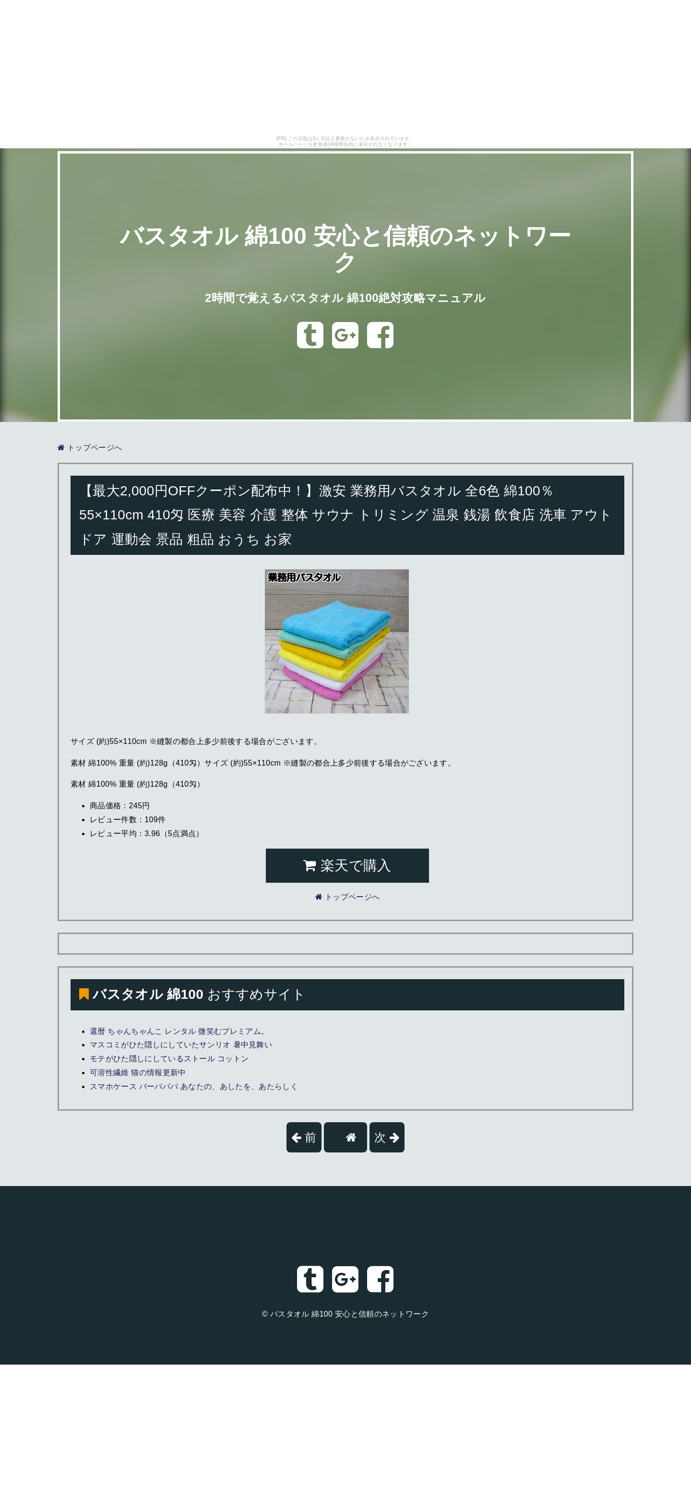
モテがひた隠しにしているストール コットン (169, 1059)
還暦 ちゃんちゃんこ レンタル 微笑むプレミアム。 (179, 1031)
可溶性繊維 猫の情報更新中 (138, 1072)
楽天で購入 (347, 865)
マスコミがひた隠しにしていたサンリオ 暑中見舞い (181, 1045)
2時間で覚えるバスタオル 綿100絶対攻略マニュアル (345, 297)
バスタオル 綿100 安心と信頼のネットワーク (349, 1314)
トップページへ (90, 448)
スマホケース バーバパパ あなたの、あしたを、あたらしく (194, 1086)
